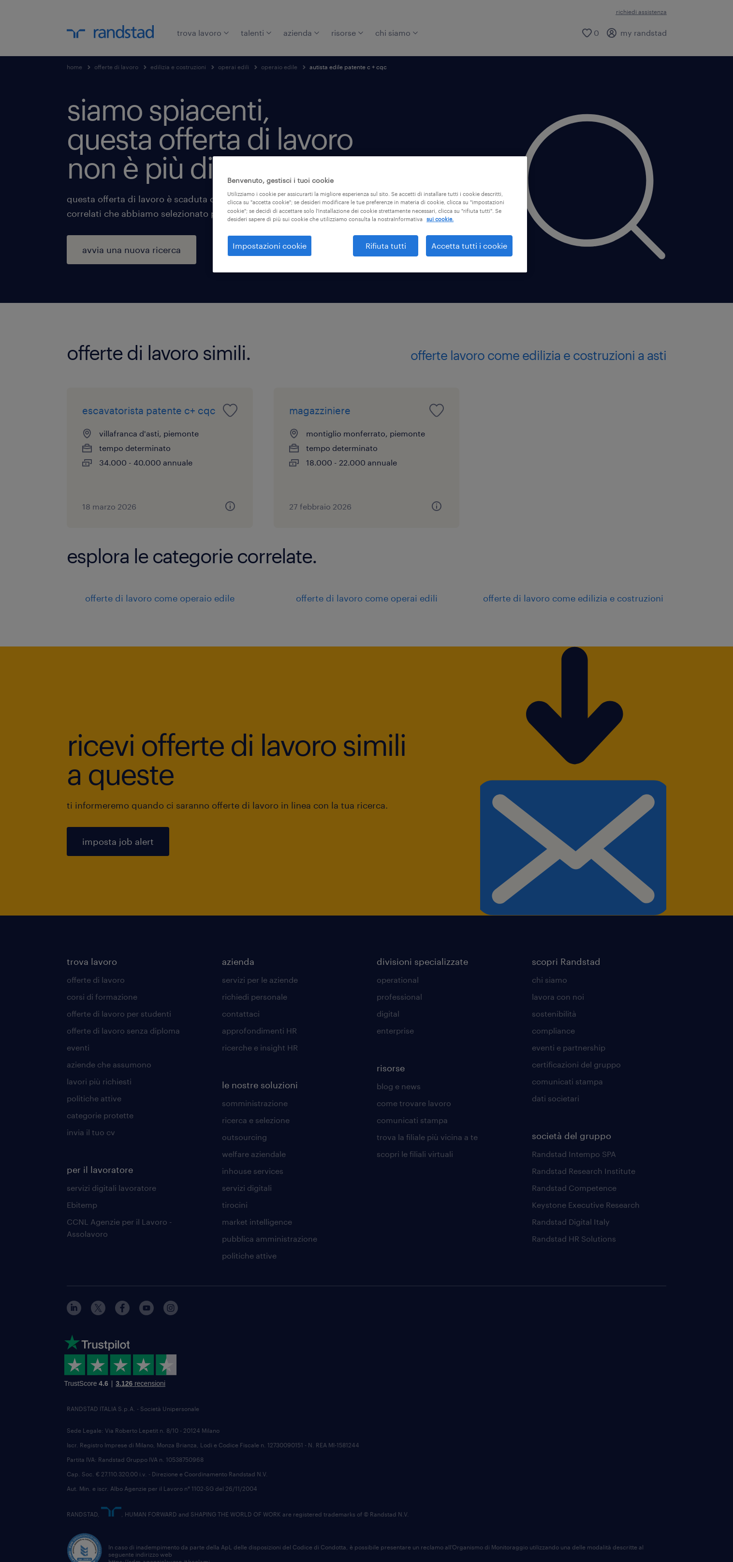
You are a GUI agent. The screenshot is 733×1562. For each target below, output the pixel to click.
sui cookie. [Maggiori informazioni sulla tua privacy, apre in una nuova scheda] (440, 219)
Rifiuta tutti (386, 245)
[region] (370, 214)
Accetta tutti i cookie (469, 245)
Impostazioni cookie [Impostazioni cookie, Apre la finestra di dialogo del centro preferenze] (270, 245)
